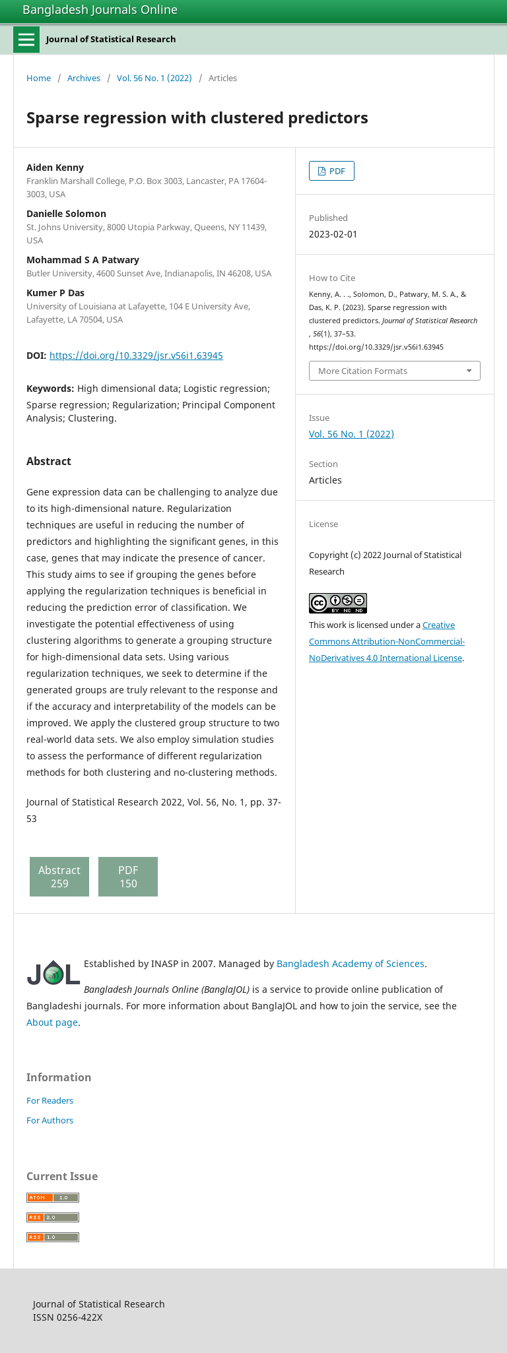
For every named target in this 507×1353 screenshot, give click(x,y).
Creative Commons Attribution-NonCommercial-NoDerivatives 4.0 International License (387, 641)
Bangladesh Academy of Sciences (350, 963)
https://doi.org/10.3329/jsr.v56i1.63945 (136, 355)
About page (52, 1022)
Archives (83, 78)
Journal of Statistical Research (111, 39)
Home (38, 78)
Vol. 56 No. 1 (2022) (154, 78)
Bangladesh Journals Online (100, 9)
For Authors (49, 1120)
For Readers (49, 1100)
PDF (336, 171)
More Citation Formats (362, 371)
